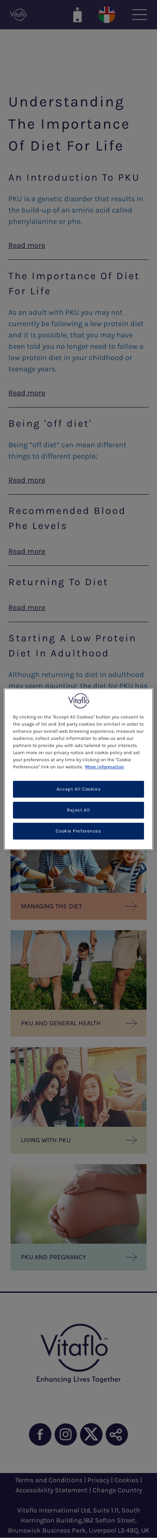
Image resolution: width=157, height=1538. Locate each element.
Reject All (78, 810)
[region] (78, 769)
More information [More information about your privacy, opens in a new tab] (104, 767)
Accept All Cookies (78, 789)
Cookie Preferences (78, 831)
